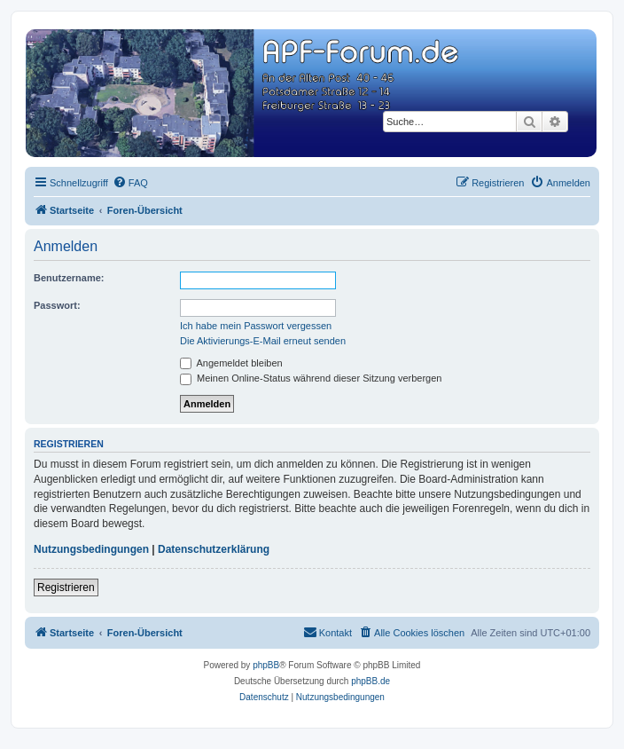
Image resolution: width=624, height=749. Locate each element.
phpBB (266, 665)
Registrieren (66, 587)
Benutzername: (69, 277)
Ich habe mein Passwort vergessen (256, 325)
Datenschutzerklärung (213, 549)
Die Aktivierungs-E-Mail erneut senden (263, 340)
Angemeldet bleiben (231, 363)
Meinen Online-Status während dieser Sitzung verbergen (310, 378)
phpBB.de (370, 681)
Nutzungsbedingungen (91, 549)
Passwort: (57, 305)
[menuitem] (130, 182)
